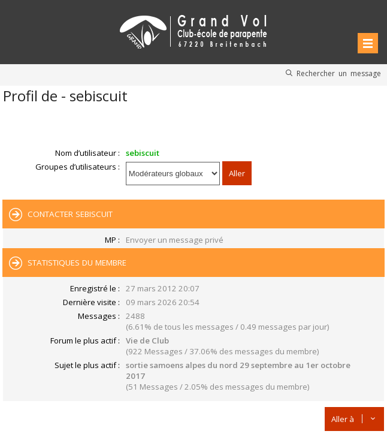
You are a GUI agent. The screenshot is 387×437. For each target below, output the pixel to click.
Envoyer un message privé (174, 239)
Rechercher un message (339, 73)
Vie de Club (147, 340)
